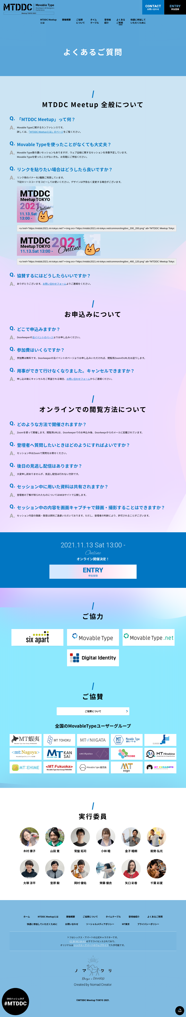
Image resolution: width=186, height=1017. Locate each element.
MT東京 (126, 924)
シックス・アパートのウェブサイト (91, 945)
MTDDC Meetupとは (48, 21)
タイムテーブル (94, 21)
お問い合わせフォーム (54, 283)
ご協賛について (80, 21)
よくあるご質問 (120, 21)
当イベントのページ (43, 337)
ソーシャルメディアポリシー (100, 924)
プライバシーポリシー (148, 924)
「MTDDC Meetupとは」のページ (46, 131)
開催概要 (66, 19)
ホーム (26, 916)
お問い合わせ (71, 924)
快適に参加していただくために (138, 21)
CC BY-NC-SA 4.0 (78, 941)
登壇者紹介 (107, 21)
